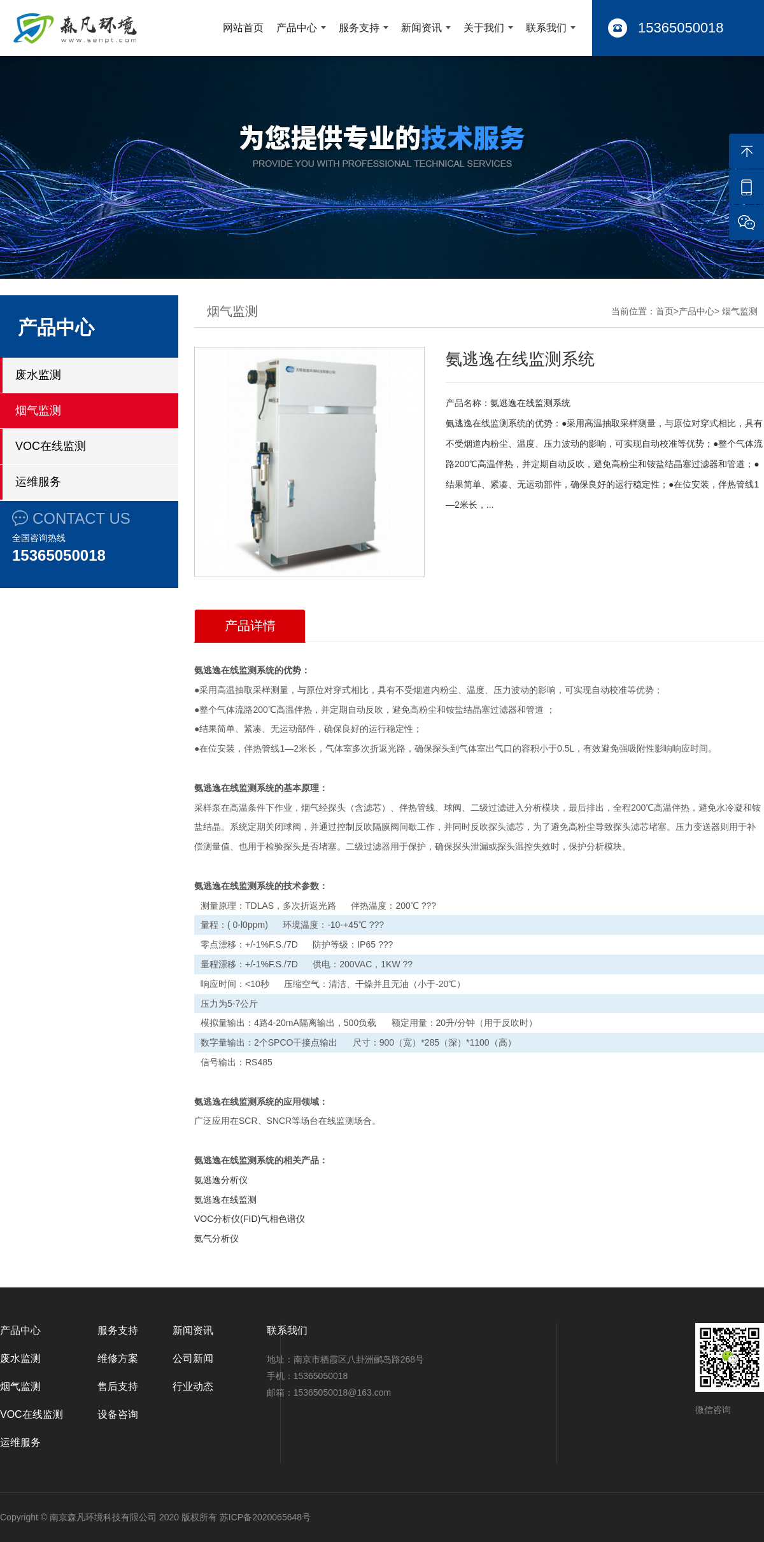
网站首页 (243, 27)
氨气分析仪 (216, 1238)
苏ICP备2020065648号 (265, 1517)
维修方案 (117, 1358)
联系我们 (546, 27)
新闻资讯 (421, 27)
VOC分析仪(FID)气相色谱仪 (249, 1219)
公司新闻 (193, 1358)
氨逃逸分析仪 (221, 1180)
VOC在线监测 (50, 446)
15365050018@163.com (343, 1392)
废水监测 (38, 374)
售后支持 (117, 1386)
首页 (665, 311)
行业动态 (193, 1386)
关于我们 (483, 27)
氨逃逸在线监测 (225, 1200)
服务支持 (359, 27)
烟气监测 (38, 410)
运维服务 (38, 481)
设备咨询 (117, 1414)
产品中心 (296, 27)
